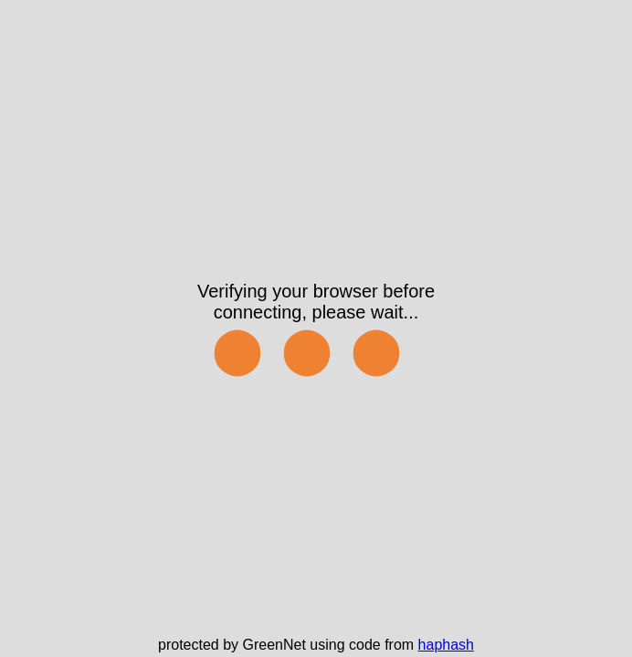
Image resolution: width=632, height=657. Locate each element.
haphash (446, 644)
